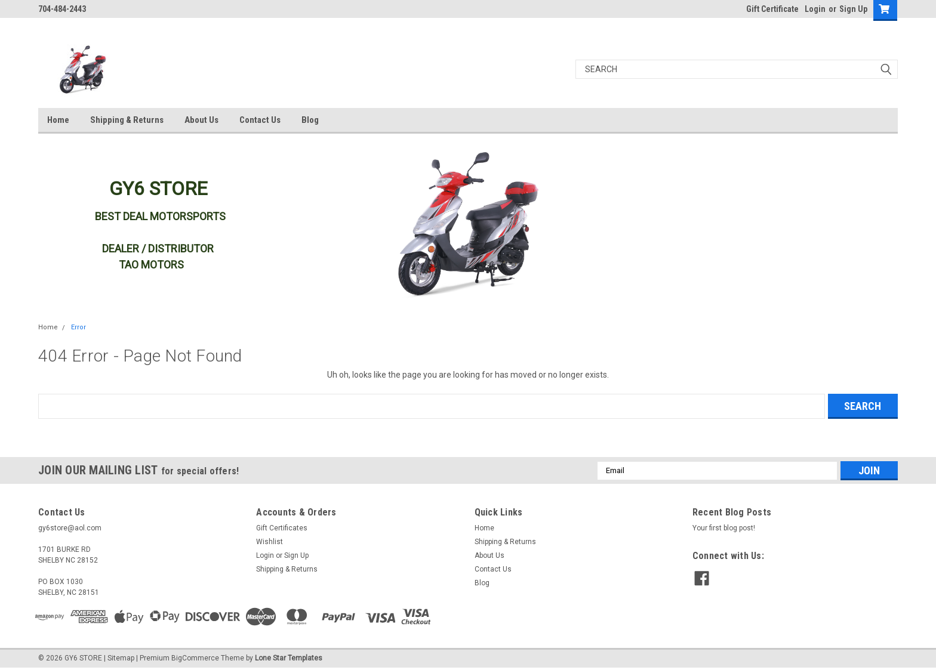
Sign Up (853, 9)
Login (815, 9)
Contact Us (260, 120)
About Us (201, 120)
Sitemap (120, 658)
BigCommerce (195, 658)
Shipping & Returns (127, 120)
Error (78, 327)
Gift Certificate (772, 9)
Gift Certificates (281, 528)
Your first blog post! (723, 528)
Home (58, 120)
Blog (310, 120)
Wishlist (269, 542)
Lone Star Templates (288, 658)
